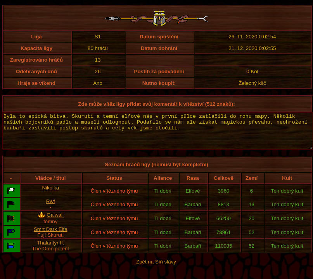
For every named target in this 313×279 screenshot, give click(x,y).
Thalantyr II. (50, 250)
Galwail (55, 222)
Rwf (50, 208)
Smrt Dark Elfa (50, 236)
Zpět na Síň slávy (156, 269)
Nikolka (50, 195)
